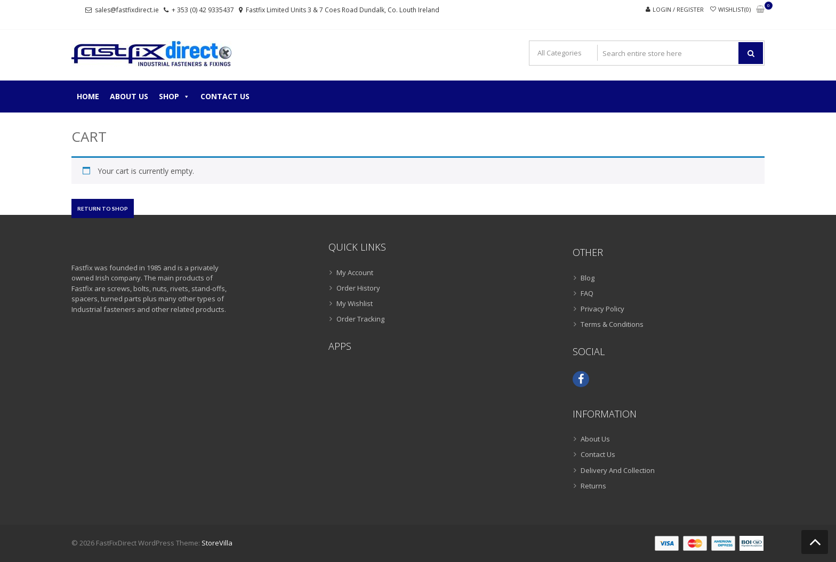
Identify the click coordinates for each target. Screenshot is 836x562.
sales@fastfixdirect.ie (127, 9)
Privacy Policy (602, 309)
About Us (129, 96)
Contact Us (225, 96)
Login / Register (678, 9)
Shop (174, 96)
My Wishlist (354, 303)
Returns (593, 486)
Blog (587, 278)
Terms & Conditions (612, 324)
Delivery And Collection (618, 470)
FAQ (587, 293)
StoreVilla (217, 543)
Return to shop (102, 208)
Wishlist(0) (734, 9)
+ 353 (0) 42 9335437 (203, 9)
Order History (358, 288)
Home (88, 96)
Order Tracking (360, 319)
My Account (354, 272)
